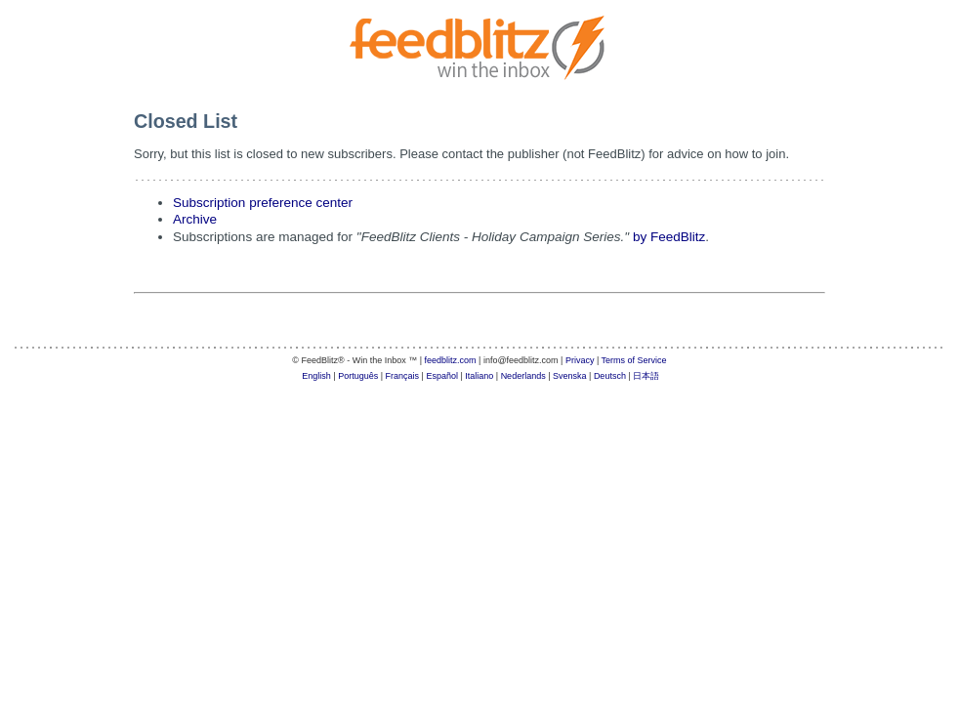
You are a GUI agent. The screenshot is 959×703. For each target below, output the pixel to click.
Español (442, 376)
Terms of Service (634, 360)
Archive (195, 219)
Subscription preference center (263, 202)
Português (358, 376)
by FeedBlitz (669, 236)
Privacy (580, 360)
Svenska (570, 376)
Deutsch (610, 376)
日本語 (646, 376)
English (316, 376)
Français (403, 376)
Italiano (479, 376)
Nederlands (523, 376)
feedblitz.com (451, 360)
